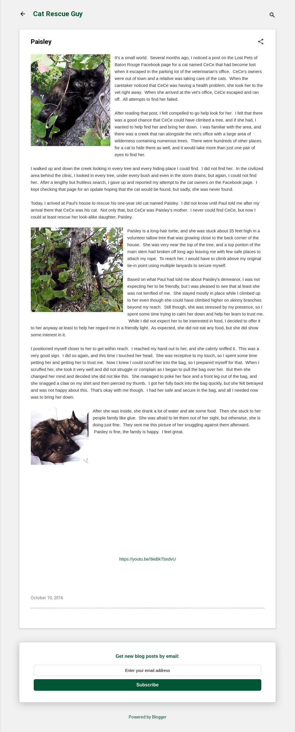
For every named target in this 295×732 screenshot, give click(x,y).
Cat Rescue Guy (58, 14)
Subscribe (147, 684)
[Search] (272, 16)
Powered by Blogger (148, 717)
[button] (260, 42)
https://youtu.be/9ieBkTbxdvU (147, 559)
